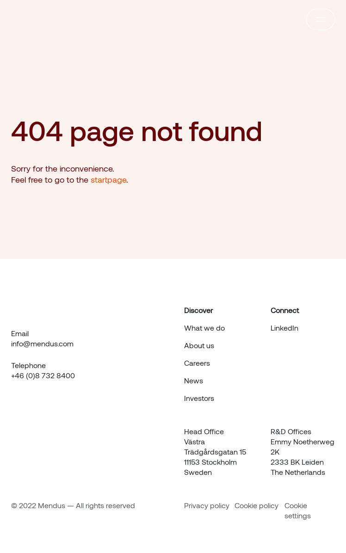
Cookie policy (256, 505)
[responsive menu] (320, 19)
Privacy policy (206, 505)
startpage (108, 179)
